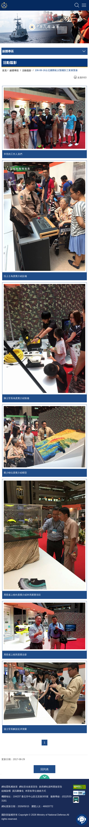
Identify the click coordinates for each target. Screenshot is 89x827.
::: (1, 773)
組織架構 (6, 791)
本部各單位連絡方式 (35, 791)
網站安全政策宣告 (28, 786)
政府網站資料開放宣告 (50, 786)
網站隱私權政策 (9, 786)
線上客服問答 (82, 820)
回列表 (44, 769)
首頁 (4, 70)
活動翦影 (26, 70)
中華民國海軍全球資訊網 (31, 5)
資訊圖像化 (18, 791)
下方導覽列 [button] (44, 777)
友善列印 (82, 77)
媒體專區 (14, 70)
